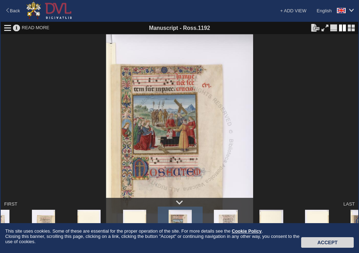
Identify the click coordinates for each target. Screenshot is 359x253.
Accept (327, 242)
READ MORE (35, 27)
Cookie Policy (247, 231)
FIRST (11, 204)
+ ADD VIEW (293, 10)
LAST (349, 204)
